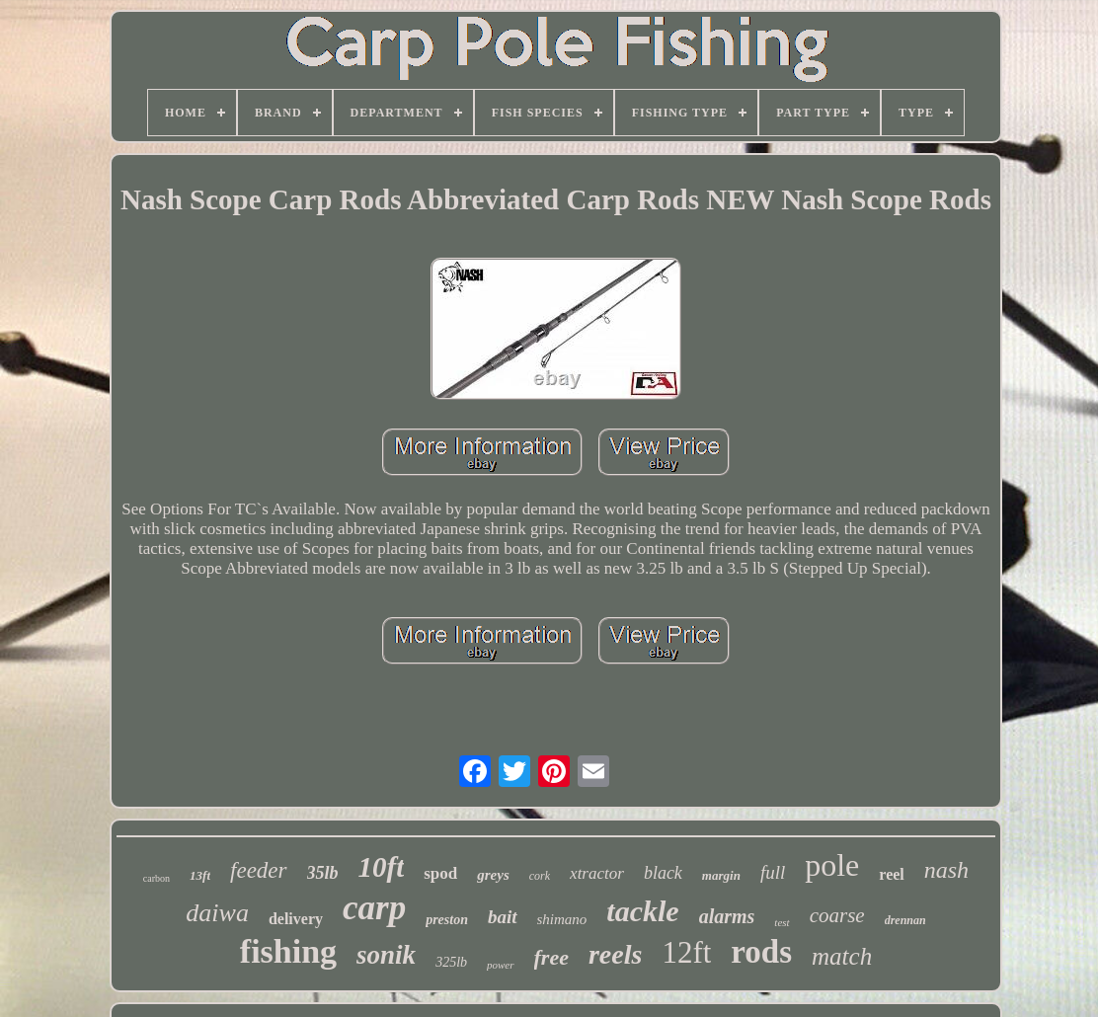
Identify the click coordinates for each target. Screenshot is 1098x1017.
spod (440, 873)
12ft (686, 952)
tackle (642, 911)
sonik (386, 955)
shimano (562, 919)
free (551, 957)
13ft (200, 875)
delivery (296, 918)
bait (502, 916)
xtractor (597, 873)
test (781, 922)
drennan (905, 920)
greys (493, 875)
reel (891, 874)
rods (761, 952)
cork (539, 876)
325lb (451, 962)
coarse (837, 915)
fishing (288, 951)
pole (832, 865)
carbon (156, 878)
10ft (381, 867)
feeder (258, 870)
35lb (323, 873)
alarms (727, 916)
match (842, 956)
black (663, 873)
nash (946, 870)
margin (721, 875)
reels (615, 954)
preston (447, 919)
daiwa (217, 913)
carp (374, 908)
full (772, 872)
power (500, 965)
